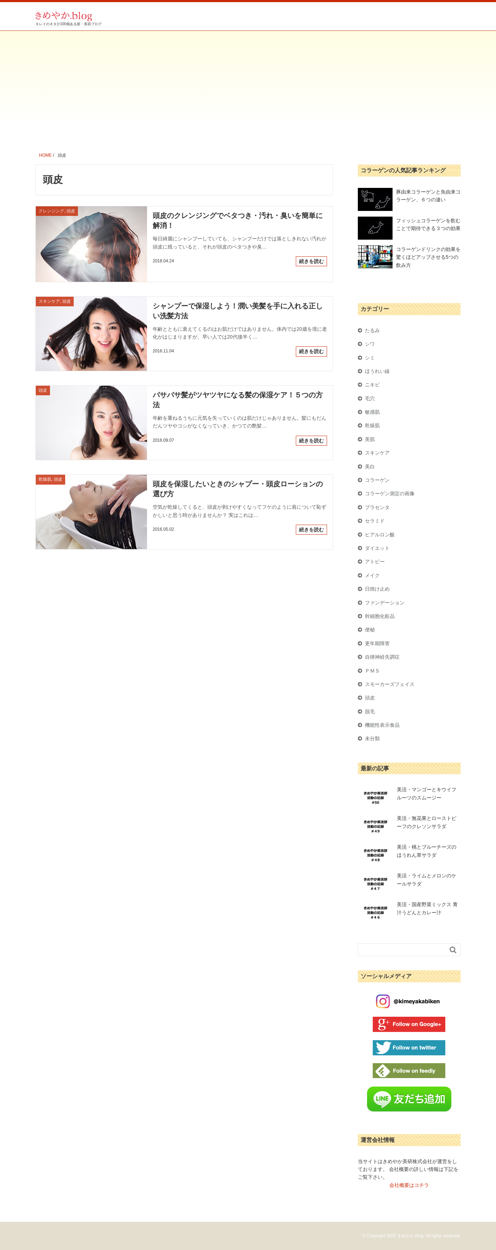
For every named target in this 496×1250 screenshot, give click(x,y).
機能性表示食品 (382, 725)
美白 (370, 466)
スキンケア (377, 453)
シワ (370, 344)
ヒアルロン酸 (380, 534)
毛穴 (370, 398)
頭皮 (370, 698)
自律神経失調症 (382, 657)
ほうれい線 (377, 371)
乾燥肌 (372, 425)
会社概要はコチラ (409, 1185)
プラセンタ (377, 507)
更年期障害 (377, 643)
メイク (372, 575)
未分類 (372, 738)
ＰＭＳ (372, 671)
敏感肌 (372, 412)
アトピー (375, 561)
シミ (370, 358)
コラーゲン (377, 480)
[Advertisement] (248, 84)
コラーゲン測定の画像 (390, 493)
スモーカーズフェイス (390, 684)
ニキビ (372, 384)
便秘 (370, 629)
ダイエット (377, 548)
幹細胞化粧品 (380, 616)
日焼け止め (377, 589)
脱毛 (370, 711)
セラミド (375, 521)
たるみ (372, 330)
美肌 (370, 439)
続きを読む (311, 261)
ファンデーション (385, 603)
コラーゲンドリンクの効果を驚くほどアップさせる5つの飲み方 (428, 257)
